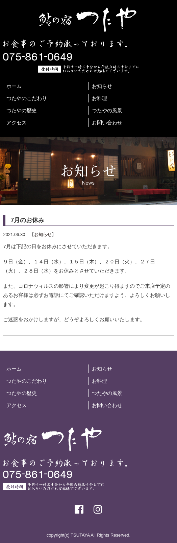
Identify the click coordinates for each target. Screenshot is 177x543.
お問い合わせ (107, 122)
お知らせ (102, 86)
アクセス (16, 122)
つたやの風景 (107, 110)
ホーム (14, 86)
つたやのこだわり (26, 98)
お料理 (99, 98)
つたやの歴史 (21, 110)
